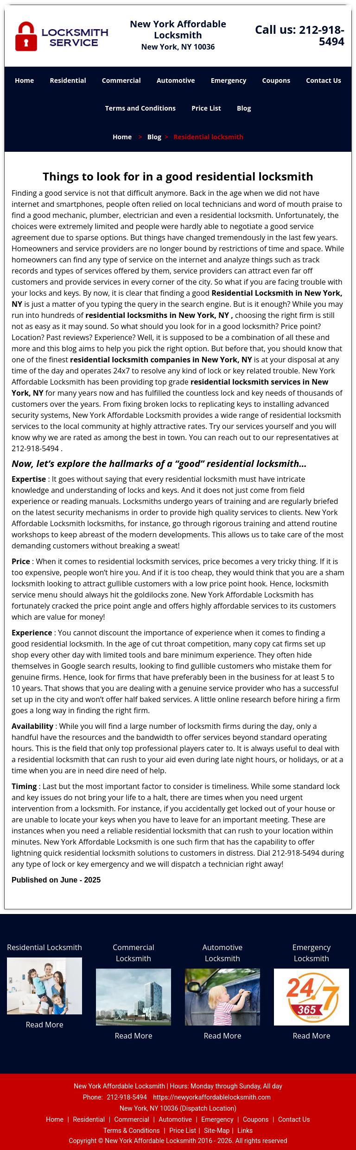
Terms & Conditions (131, 1130)
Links (245, 1130)
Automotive (176, 80)
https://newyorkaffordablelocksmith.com (212, 1097)
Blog (244, 108)
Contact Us (323, 80)
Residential (68, 80)
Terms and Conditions (140, 108)
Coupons (276, 80)
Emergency (229, 80)
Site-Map (216, 1130)
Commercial (121, 80)
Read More (44, 1024)
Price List (206, 108)
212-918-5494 (321, 35)
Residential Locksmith (44, 947)
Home (24, 80)
